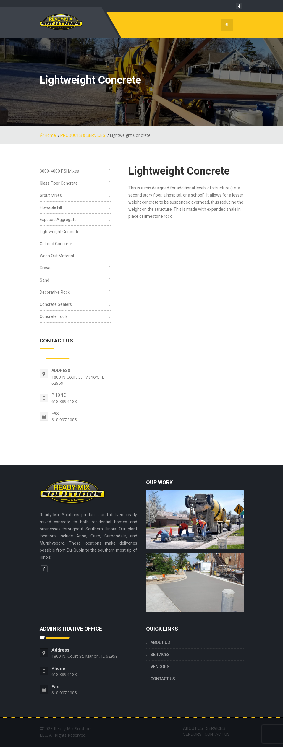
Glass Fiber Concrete (59, 183)
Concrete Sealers (56, 304)
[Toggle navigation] (241, 26)
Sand (44, 280)
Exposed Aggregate (58, 219)
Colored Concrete (56, 243)
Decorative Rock (55, 292)
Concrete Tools (54, 316)
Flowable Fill (51, 207)
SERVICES (160, 654)
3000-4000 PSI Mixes (59, 171)
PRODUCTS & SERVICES (82, 135)
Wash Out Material (57, 256)
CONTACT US (163, 678)
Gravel (45, 268)
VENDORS (160, 666)
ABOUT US (160, 642)
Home (48, 135)
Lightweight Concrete (60, 231)
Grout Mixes (51, 195)
